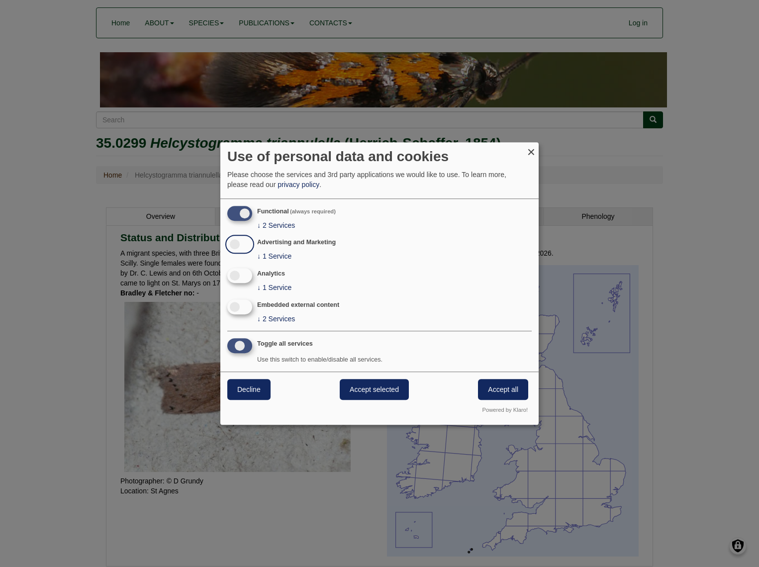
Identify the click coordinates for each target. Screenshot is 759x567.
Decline (249, 389)
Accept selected (374, 389)
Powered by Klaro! (505, 410)
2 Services (276, 225)
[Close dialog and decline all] (531, 148)
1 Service (274, 257)
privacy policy (298, 185)
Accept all (503, 389)
